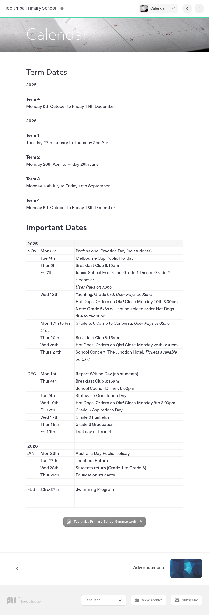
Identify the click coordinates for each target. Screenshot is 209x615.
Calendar (158, 8)
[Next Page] (199, 8)
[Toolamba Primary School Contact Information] (62, 8)
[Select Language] (103, 600)
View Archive (149, 600)
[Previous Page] (187, 8)
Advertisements (149, 568)
